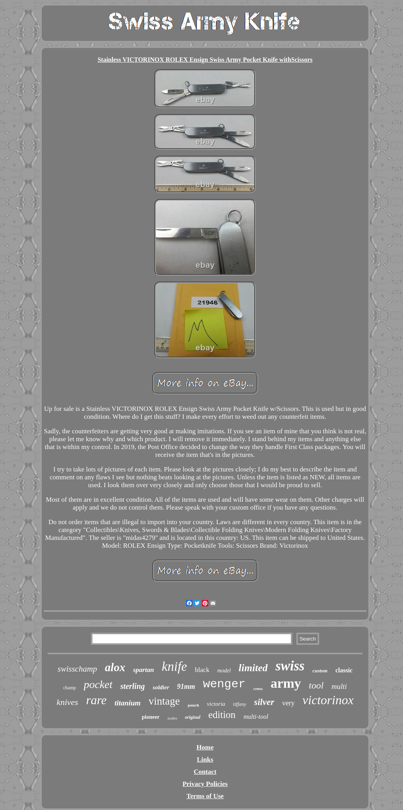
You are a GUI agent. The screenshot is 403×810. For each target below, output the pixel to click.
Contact (205, 771)
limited (253, 668)
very (288, 703)
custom (319, 671)
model (224, 671)
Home (204, 747)
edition (221, 714)
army (285, 683)
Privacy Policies (205, 784)
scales (172, 718)
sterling (132, 686)
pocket (98, 684)
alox (115, 667)
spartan (143, 670)
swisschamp (77, 669)
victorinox (328, 700)
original (192, 717)
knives (67, 702)
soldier (161, 687)
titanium (128, 703)
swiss (290, 666)
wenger (224, 684)
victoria (216, 704)
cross (258, 688)
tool (316, 685)
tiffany (239, 704)
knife (174, 666)
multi (339, 686)
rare (96, 700)
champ (69, 687)
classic (344, 670)
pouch (193, 705)
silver (264, 702)
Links (205, 759)
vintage (163, 701)
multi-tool (256, 716)
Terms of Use (205, 796)
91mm (186, 686)
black (202, 670)
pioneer (150, 717)
